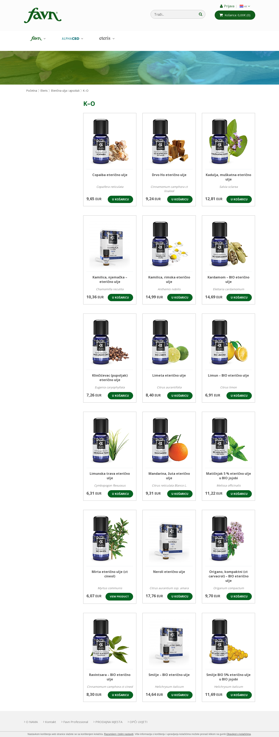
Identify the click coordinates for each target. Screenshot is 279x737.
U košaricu (120, 195)
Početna (31, 86)
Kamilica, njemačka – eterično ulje (110, 274)
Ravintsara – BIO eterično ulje (109, 672)
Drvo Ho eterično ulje (169, 170)
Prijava (228, 6)
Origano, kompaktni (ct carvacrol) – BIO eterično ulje (229, 571)
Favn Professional (81, 717)
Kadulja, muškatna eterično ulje (228, 172)
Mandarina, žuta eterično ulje (169, 471)
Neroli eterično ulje (169, 567)
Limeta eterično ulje (169, 370)
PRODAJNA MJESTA (117, 717)
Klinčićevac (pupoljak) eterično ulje (110, 372)
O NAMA (32, 717)
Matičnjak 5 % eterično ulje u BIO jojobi (228, 471)
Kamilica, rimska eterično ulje (169, 274)
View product (119, 592)
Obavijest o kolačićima (238, 734)
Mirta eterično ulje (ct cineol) (110, 569)
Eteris (106, 38)
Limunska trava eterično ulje (110, 471)
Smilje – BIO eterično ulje (169, 670)
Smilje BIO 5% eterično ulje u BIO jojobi (228, 672)
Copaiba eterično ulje (109, 170)
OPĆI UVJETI (150, 717)
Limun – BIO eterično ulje (228, 370)
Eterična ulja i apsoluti (65, 86)
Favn (37, 38)
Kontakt (53, 717)
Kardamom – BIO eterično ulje (228, 274)
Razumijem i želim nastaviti (119, 734)
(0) (236, 15)
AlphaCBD (72, 38)
